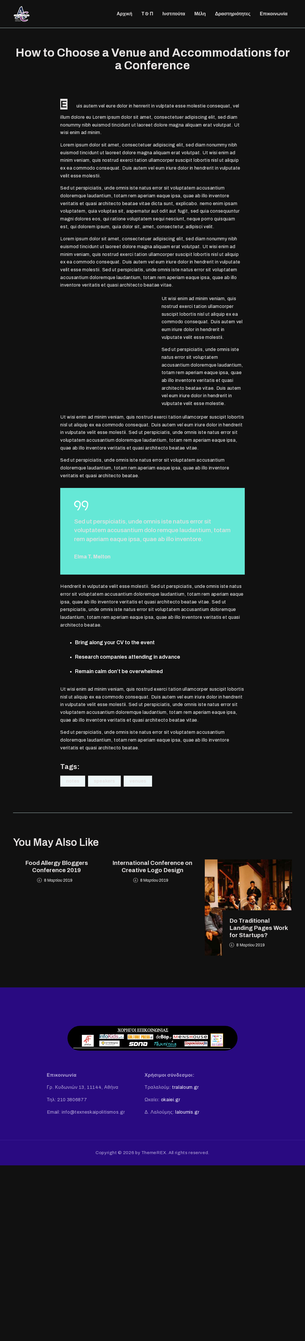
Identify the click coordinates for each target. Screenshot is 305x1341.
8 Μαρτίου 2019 (58, 882)
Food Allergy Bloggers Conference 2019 (56, 868)
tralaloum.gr (185, 1088)
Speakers (104, 782)
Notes (72, 782)
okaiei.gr (170, 1101)
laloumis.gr (187, 1113)
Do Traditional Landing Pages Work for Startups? (258, 929)
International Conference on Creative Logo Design (152, 868)
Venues (137, 782)
